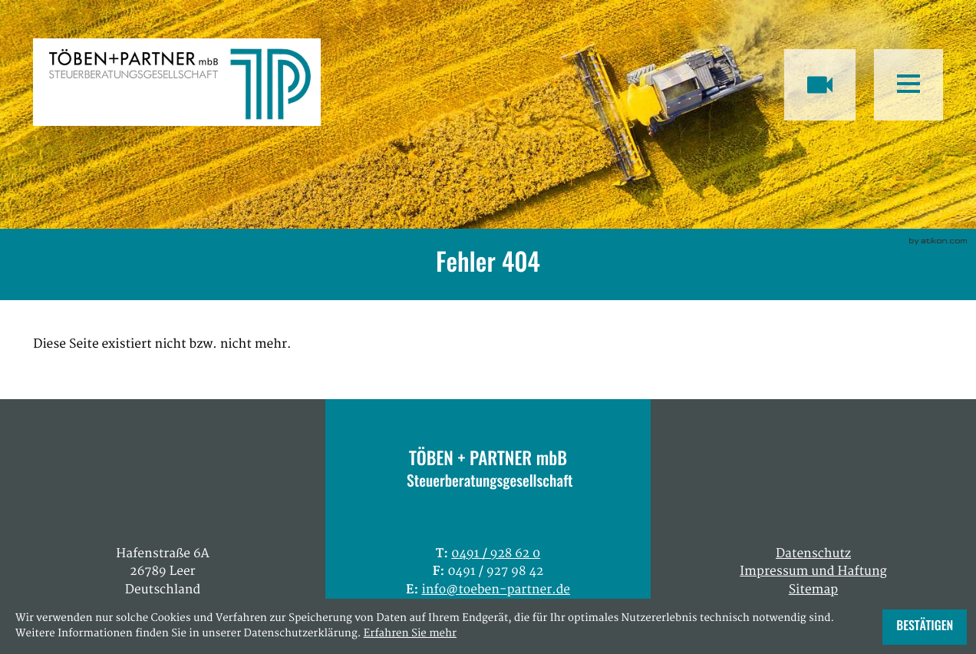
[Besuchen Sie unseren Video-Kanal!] (820, 85)
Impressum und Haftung (813, 572)
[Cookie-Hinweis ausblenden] (924, 627)
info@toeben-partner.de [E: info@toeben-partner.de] (495, 590)
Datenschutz (813, 554)
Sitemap (813, 590)
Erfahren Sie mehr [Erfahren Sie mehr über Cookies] (410, 634)
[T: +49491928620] (495, 554)
